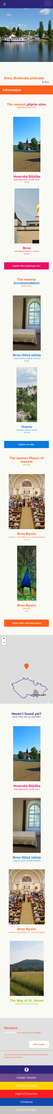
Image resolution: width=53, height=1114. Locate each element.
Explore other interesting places (26, 623)
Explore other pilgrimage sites (26, 266)
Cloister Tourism (26, 1077)
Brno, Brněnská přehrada (24, 78)
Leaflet (38, 703)
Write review (39, 1044)
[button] (26, 666)
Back (45, 82)
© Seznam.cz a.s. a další (46, 703)
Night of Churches (26, 1093)
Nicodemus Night (26, 1085)
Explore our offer (26, 444)
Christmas (26, 1101)
